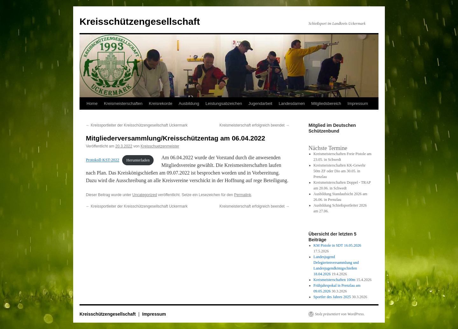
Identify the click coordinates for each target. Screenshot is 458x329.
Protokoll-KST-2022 (102, 160)
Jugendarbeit (260, 103)
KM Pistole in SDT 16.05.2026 (337, 245)
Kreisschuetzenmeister (160, 146)
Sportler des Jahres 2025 (332, 297)
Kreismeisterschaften (123, 103)
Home (92, 103)
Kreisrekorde (160, 103)
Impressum (358, 103)
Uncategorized (144, 195)
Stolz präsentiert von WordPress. (340, 314)
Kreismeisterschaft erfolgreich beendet (254, 125)
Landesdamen (292, 103)
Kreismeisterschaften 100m (335, 280)
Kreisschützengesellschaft (140, 21)
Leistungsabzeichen (223, 103)
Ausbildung (189, 103)
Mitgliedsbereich (326, 103)
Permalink (242, 195)
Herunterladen (137, 160)
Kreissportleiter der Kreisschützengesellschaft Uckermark (136, 125)
